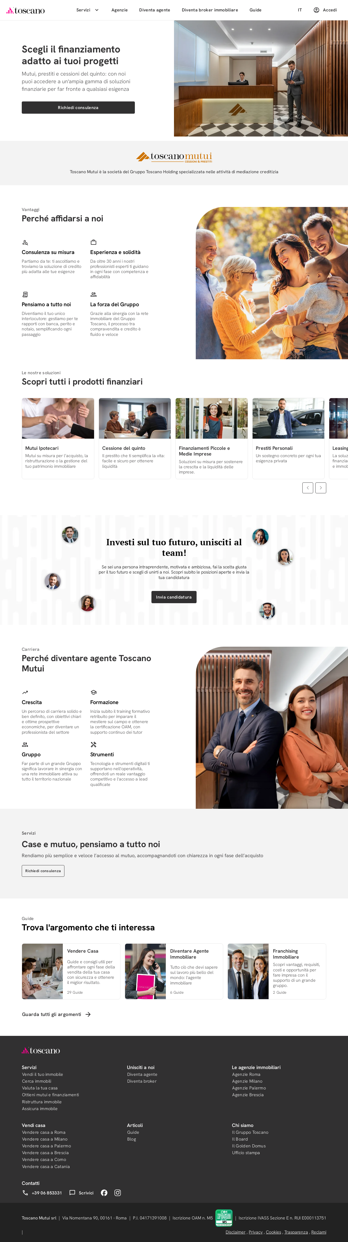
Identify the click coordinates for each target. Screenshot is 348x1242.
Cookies (273, 1232)
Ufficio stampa (246, 1153)
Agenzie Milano (247, 1081)
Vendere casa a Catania (46, 1166)
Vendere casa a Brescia (45, 1153)
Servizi (88, 10)
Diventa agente (154, 10)
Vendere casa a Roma (44, 1132)
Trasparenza (296, 1232)
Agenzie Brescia (248, 1095)
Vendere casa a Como (44, 1159)
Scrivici (81, 1193)
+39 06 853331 (42, 1193)
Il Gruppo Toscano (250, 1132)
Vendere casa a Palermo (46, 1146)
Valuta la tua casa (40, 1088)
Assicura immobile (40, 1108)
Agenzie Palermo (249, 1088)
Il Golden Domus (249, 1146)
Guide (256, 10)
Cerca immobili (36, 1081)
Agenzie (119, 10)
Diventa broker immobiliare (210, 10)
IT (300, 10)
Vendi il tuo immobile (42, 1074)
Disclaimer (236, 1232)
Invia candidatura (174, 597)
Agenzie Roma (246, 1074)
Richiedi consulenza (78, 107)
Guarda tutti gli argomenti (57, 1014)
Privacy (256, 1232)
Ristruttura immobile (42, 1102)
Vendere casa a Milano (45, 1139)
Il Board (240, 1139)
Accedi (325, 10)
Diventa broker (142, 1081)
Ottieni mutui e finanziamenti (50, 1095)
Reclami (318, 1232)
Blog (131, 1139)
